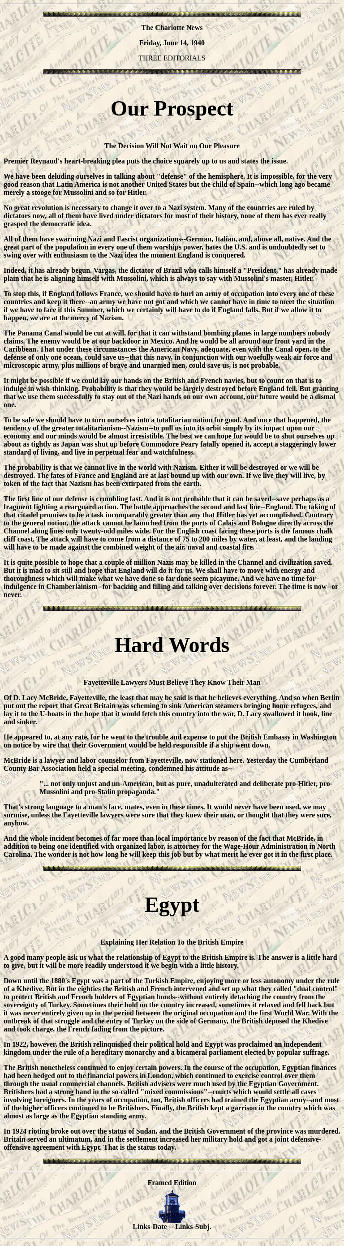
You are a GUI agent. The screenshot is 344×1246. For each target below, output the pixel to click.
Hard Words (172, 645)
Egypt (172, 904)
